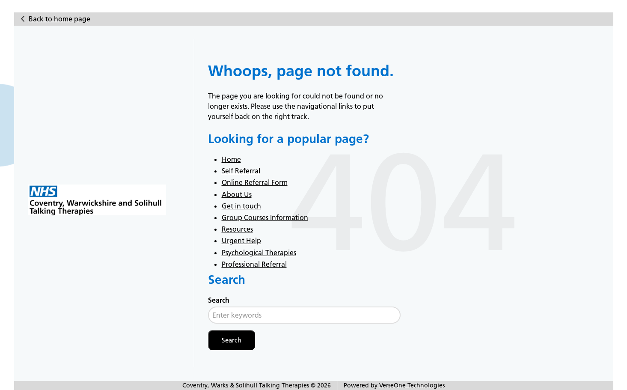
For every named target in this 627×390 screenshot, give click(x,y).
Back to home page (59, 19)
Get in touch (241, 206)
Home (231, 159)
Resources (237, 229)
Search (218, 300)
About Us (237, 194)
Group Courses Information (265, 217)
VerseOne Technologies (412, 385)
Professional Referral (254, 264)
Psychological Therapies (259, 252)
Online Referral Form (255, 182)
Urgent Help (241, 240)
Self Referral (241, 171)
